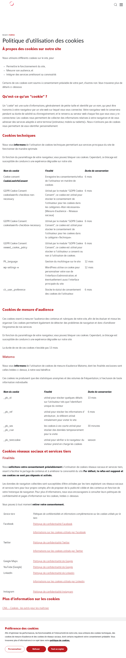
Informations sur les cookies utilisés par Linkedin (59, 581)
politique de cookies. (60, 640)
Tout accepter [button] (57, 648)
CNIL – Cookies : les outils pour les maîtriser (25, 608)
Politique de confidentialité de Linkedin (53, 573)
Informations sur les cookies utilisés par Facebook (59, 532)
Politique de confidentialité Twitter (51, 542)
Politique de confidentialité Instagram (53, 591)
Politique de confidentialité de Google (53, 561)
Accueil (4, 35)
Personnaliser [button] (14, 648)
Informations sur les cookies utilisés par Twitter (58, 550)
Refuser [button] (36, 648)
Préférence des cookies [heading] (22, 628)
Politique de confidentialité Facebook (52, 523)
